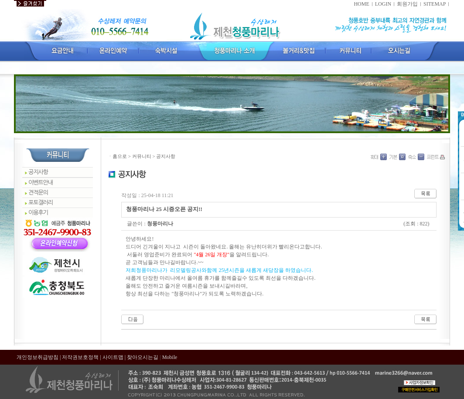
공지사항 (38, 172)
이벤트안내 (40, 182)
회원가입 (407, 4)
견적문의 (38, 192)
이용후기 (38, 212)
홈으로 (120, 156)
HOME (361, 4)
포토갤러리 (40, 202)
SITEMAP (434, 4)
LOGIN (383, 4)
